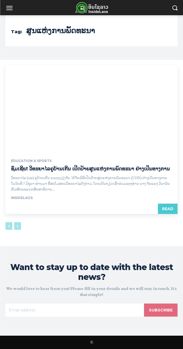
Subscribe (161, 310)
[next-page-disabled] (17, 226)
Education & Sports (31, 161)
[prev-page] (8, 226)
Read (167, 208)
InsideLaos (22, 198)
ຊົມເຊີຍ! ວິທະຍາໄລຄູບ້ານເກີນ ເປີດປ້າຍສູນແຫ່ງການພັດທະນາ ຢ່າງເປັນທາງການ (90, 169)
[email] (74, 310)
